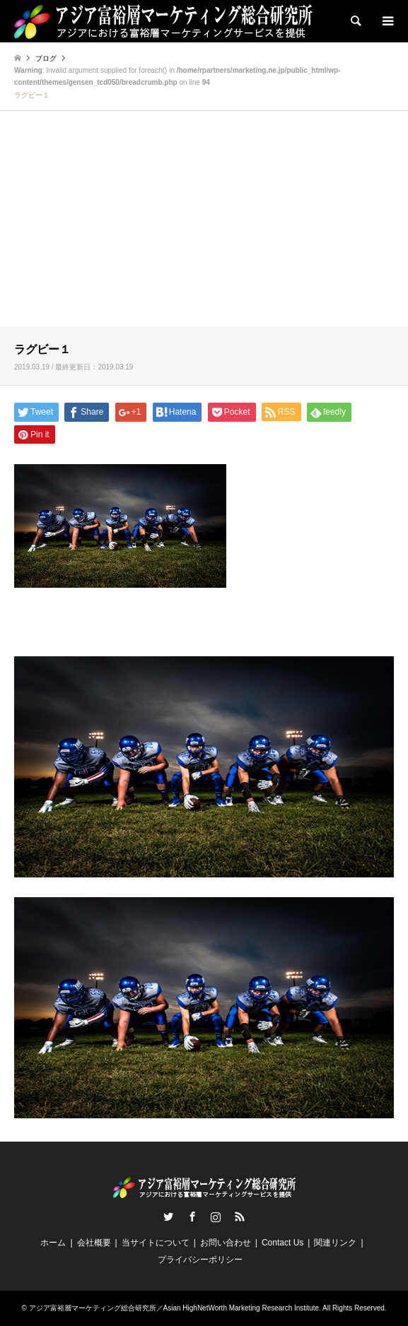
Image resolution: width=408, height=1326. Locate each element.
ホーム (53, 1243)
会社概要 (94, 1243)
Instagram (216, 1216)
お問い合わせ (225, 1243)
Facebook (192, 1216)
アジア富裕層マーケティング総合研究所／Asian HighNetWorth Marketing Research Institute (174, 1308)
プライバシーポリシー (200, 1260)
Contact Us (282, 1243)
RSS (240, 1216)
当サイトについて (156, 1243)
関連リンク (335, 1243)
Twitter (168, 1216)
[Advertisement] (204, 221)
